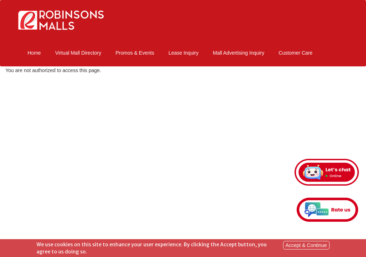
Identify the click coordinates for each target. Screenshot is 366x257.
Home (34, 53)
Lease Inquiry (183, 53)
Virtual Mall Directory (78, 53)
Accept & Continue (306, 246)
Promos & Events (134, 53)
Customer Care (295, 53)
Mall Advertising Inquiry (238, 53)
